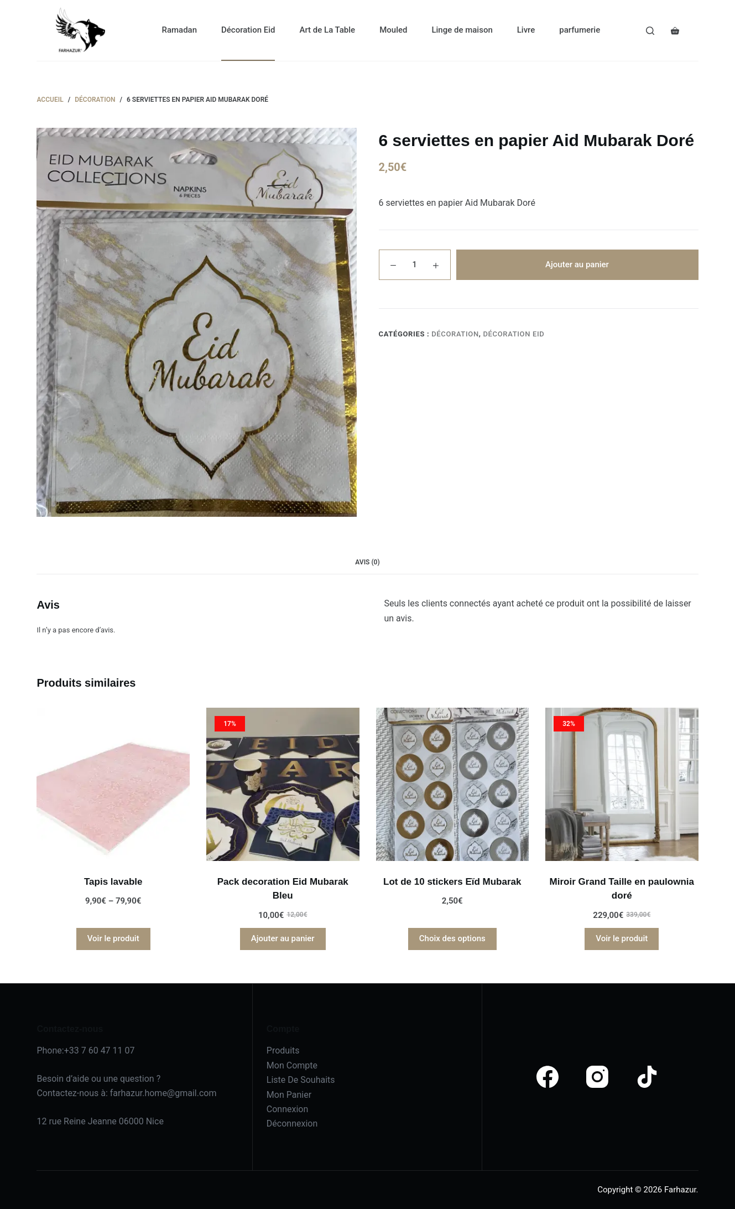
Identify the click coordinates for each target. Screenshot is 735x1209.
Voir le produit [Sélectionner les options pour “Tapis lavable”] (113, 938)
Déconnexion (292, 1123)
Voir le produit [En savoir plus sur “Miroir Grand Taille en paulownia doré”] (622, 938)
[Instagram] (597, 1077)
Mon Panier (289, 1094)
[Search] (650, 31)
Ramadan (179, 30)
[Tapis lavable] (113, 784)
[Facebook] (547, 1077)
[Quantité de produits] (415, 265)
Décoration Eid (248, 30)
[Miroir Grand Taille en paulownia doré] (621, 784)
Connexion (287, 1109)
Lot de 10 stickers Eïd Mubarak (452, 881)
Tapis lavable (113, 881)
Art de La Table (327, 30)
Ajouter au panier (577, 264)
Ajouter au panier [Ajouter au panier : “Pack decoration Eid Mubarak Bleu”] (283, 938)
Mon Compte (292, 1065)
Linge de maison (461, 30)
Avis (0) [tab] (367, 562)
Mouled (393, 30)
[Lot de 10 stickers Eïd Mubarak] (452, 784)
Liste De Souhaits (301, 1080)
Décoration (455, 334)
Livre (526, 30)
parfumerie (579, 30)
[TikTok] (647, 1077)
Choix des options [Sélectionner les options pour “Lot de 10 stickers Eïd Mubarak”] (452, 938)
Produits (283, 1050)
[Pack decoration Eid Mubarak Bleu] (282, 784)
